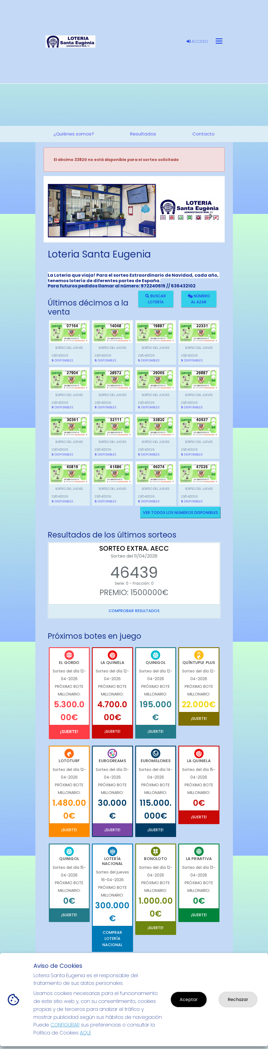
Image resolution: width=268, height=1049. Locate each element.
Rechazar (238, 999)
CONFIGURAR (65, 1024)
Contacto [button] (203, 134)
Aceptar (189, 999)
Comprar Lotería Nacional (112, 939)
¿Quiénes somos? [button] (73, 134)
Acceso (197, 41)
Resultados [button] (143, 134)
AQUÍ (85, 1032)
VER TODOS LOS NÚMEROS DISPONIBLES (180, 512)
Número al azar (199, 298)
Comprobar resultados (134, 610)
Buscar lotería (155, 298)
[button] (57, 216)
